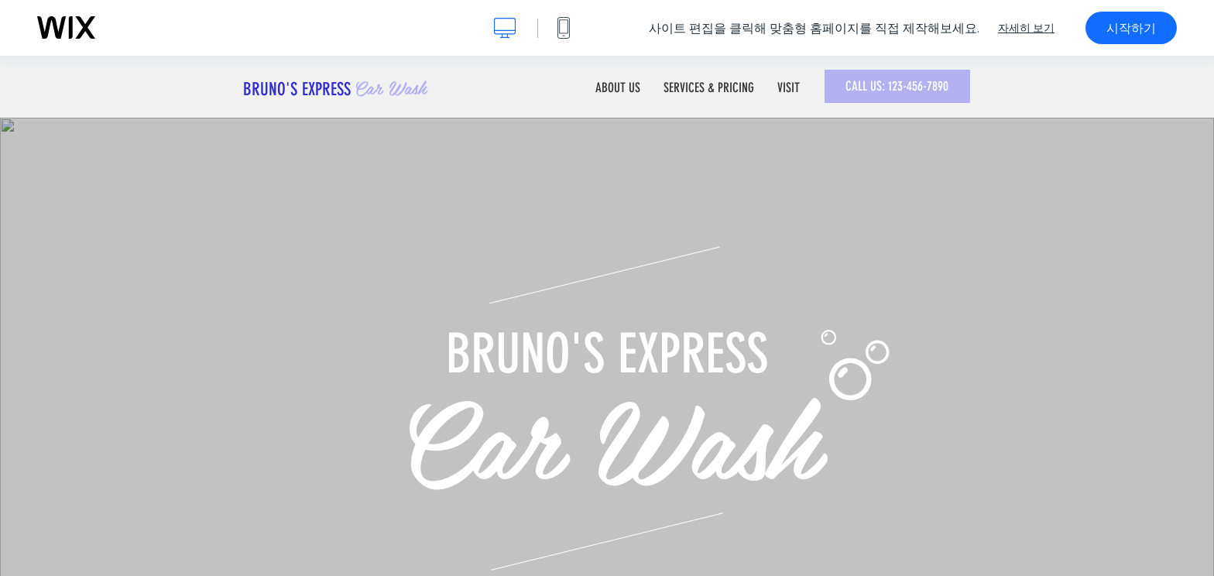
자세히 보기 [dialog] (1026, 28)
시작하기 (1131, 28)
